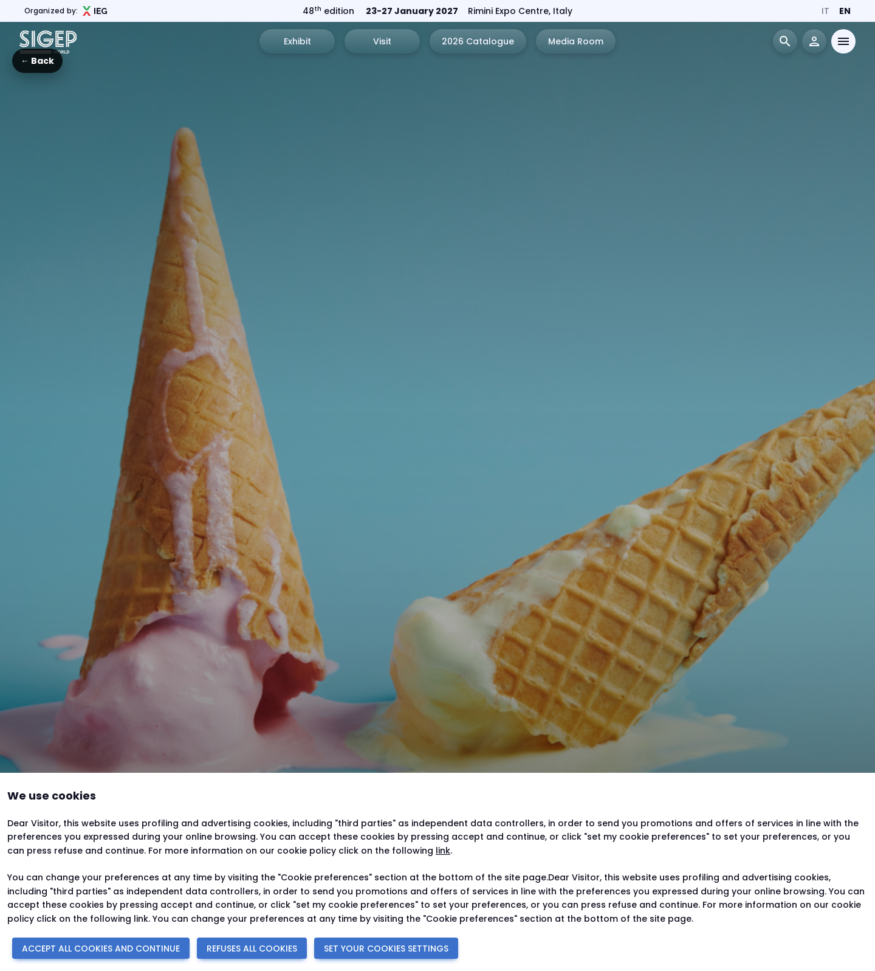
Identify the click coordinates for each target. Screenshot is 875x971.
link (443, 851)
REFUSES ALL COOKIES (252, 948)
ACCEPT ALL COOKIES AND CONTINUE (101, 948)
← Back (37, 61)
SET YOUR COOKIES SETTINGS (386, 948)
